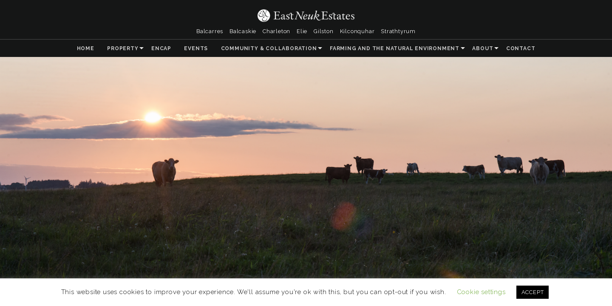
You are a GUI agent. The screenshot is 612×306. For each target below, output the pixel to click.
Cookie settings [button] (481, 292)
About (482, 48)
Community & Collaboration (269, 48)
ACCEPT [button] (532, 292)
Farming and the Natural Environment (394, 48)
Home (85, 48)
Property (122, 48)
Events (196, 48)
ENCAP (161, 48)
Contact (521, 48)
